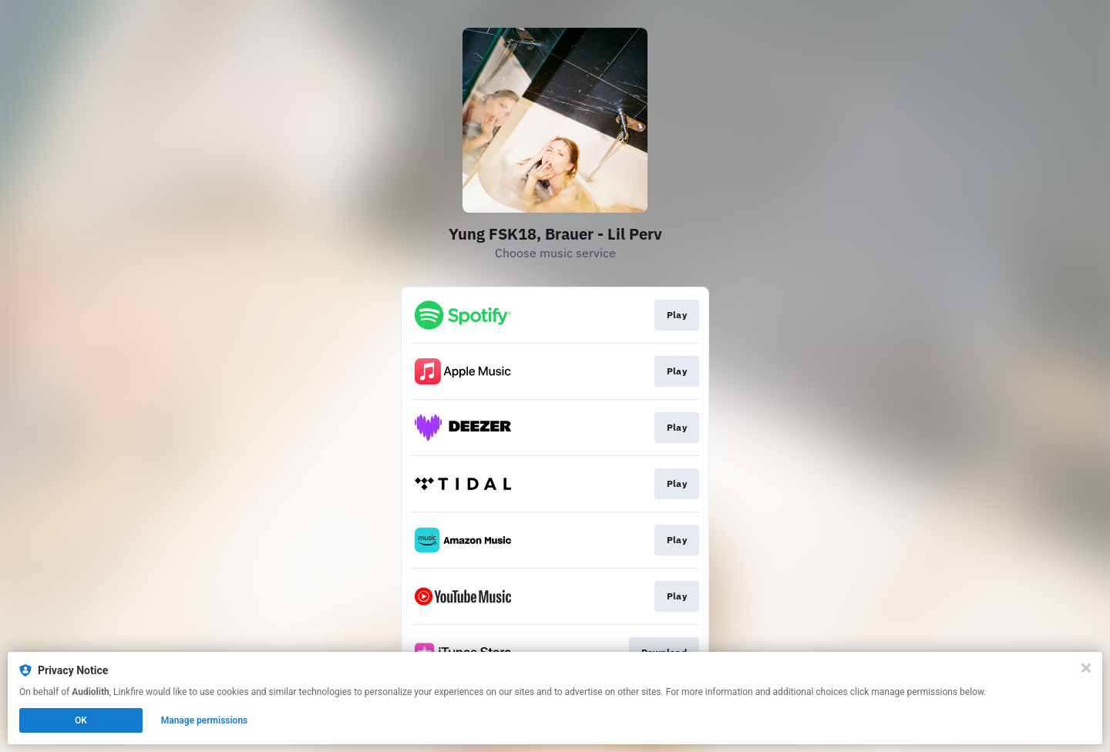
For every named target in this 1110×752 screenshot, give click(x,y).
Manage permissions (204, 720)
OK (81, 720)
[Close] (1086, 668)
